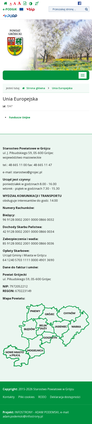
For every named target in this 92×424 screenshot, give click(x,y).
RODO (42, 397)
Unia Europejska (62, 88)
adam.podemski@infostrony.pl (23, 416)
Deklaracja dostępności (65, 397)
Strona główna (33, 88)
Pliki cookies (26, 397)
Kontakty (9, 397)
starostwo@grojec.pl (27, 172)
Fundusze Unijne (19, 117)
